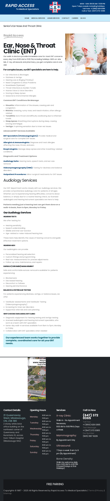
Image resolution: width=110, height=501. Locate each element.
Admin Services (53, 18)
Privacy (99, 490)
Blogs (83, 18)
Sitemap (7, 493)
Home (27, 18)
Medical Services (38, 18)
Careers (75, 18)
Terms (91, 490)
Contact (65, 18)
